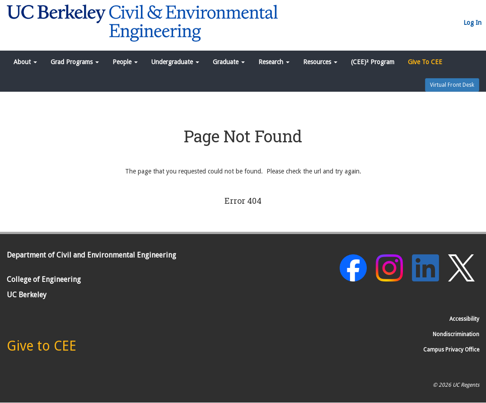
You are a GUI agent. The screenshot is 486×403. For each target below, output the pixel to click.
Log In (472, 22)
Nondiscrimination (456, 334)
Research (274, 62)
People (125, 62)
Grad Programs (75, 62)
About (25, 62)
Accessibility (464, 319)
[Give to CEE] (41, 348)
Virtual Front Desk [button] (452, 85)
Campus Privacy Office (451, 350)
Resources (320, 62)
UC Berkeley (27, 295)
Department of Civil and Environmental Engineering (91, 255)
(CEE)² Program (372, 62)
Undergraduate (175, 62)
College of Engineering (44, 279)
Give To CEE (425, 62)
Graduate (229, 62)
